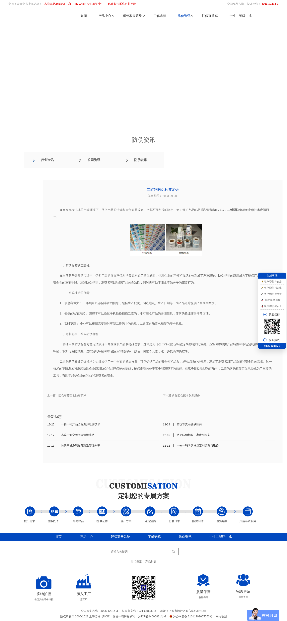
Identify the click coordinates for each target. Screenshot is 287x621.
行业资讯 (47, 160)
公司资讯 (94, 160)
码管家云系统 (132, 16)
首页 (84, 16)
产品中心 (105, 16)
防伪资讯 (184, 16)
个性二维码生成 (240, 16)
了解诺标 (159, 16)
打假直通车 (210, 16)
